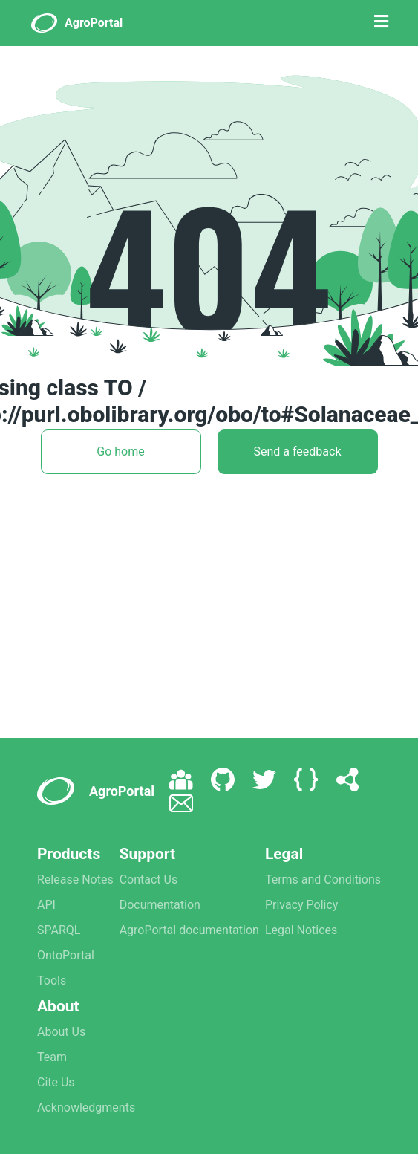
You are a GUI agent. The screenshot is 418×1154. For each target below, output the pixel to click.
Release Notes (75, 879)
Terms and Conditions (323, 879)
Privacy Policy (302, 905)
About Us (61, 1032)
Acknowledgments (86, 1107)
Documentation (160, 905)
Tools (51, 980)
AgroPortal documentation (189, 930)
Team (52, 1057)
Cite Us (56, 1082)
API (46, 905)
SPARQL (58, 930)
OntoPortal (65, 955)
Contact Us (149, 879)
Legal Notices (301, 930)
